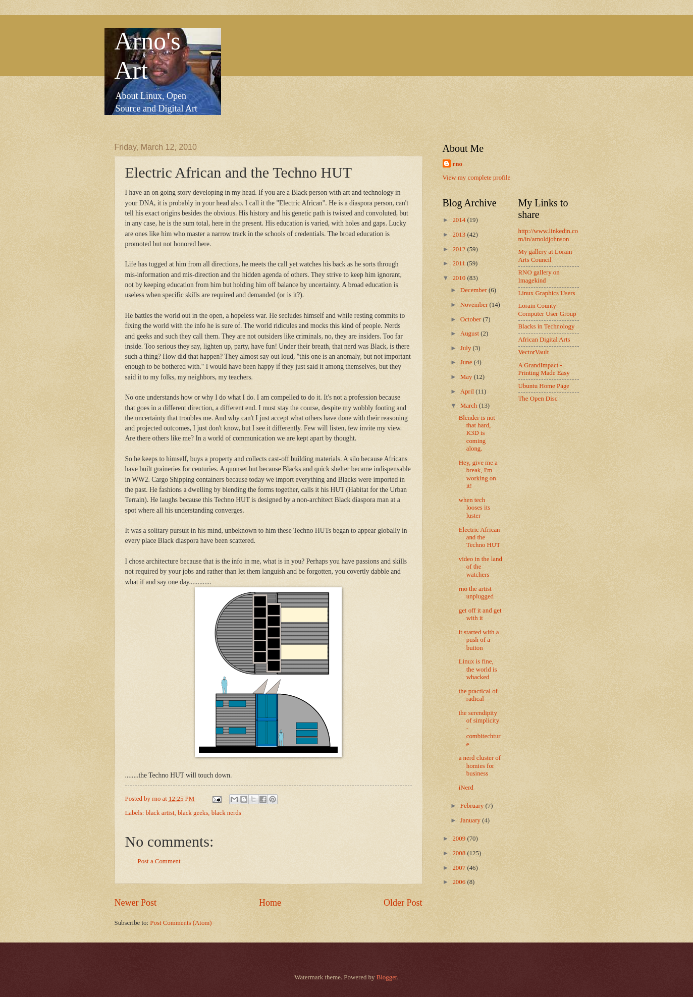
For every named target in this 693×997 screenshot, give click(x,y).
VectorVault (533, 352)
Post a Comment (159, 861)
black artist (160, 812)
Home (270, 903)
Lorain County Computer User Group (547, 309)
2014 (459, 220)
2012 (459, 249)
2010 (459, 278)
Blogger (387, 977)
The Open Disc (538, 398)
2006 (459, 881)
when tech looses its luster (475, 507)
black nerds (226, 812)
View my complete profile (477, 177)
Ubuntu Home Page (544, 386)
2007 (459, 867)
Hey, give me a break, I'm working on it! (478, 474)
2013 (459, 234)
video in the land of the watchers (480, 567)
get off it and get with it (480, 614)
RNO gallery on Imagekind (539, 276)
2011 (459, 263)
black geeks (193, 812)
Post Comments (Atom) (180, 922)
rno (457, 164)
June (467, 362)
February (473, 805)
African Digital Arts (544, 339)
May (467, 376)
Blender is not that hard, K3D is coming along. (477, 433)
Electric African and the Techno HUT (479, 537)
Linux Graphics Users (546, 293)
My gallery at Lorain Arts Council (545, 255)
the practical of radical (478, 695)
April (467, 391)
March (469, 405)
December (474, 290)
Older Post (403, 903)
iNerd (466, 787)
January (471, 820)
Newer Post (136, 903)
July (466, 348)
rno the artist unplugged (476, 592)
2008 (459, 853)
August (470, 333)
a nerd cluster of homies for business (480, 765)
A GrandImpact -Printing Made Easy (544, 369)
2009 (459, 838)
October (471, 319)
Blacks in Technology (546, 326)
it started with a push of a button (479, 640)
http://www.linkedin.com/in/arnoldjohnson (548, 235)
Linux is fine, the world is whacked (478, 669)
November (475, 304)
